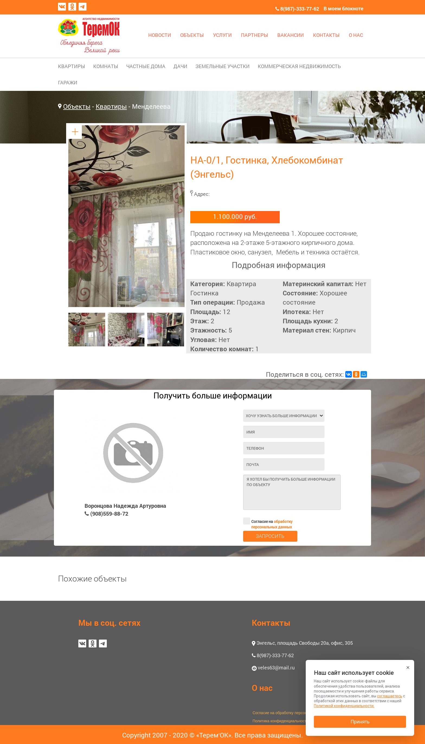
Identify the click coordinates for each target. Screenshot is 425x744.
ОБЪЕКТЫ (192, 35)
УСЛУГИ (222, 35)
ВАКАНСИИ (290, 35)
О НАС (356, 35)
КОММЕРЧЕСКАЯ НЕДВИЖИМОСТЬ (299, 66)
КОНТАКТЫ (326, 35)
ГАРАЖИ (67, 82)
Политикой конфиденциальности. (344, 706)
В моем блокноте (343, 8)
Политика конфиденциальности (281, 721)
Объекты (77, 106)
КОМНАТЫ (105, 66)
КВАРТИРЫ (71, 66)
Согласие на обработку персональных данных (293, 713)
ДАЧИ (180, 66)
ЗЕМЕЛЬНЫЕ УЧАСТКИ (222, 66)
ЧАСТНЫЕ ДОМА (145, 66)
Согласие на (267, 521)
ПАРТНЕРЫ (254, 35)
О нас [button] (262, 687)
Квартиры (111, 106)
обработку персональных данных (271, 524)
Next (179, 329)
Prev (75, 329)
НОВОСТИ (159, 35)
